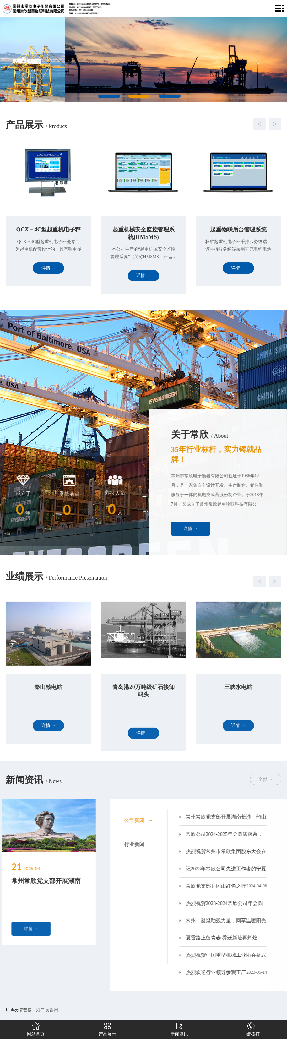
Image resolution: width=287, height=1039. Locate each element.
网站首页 (36, 1028)
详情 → (226, 528)
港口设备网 (47, 1010)
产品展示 (107, 1028)
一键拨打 (251, 1028)
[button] (137, 124)
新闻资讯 (179, 1028)
